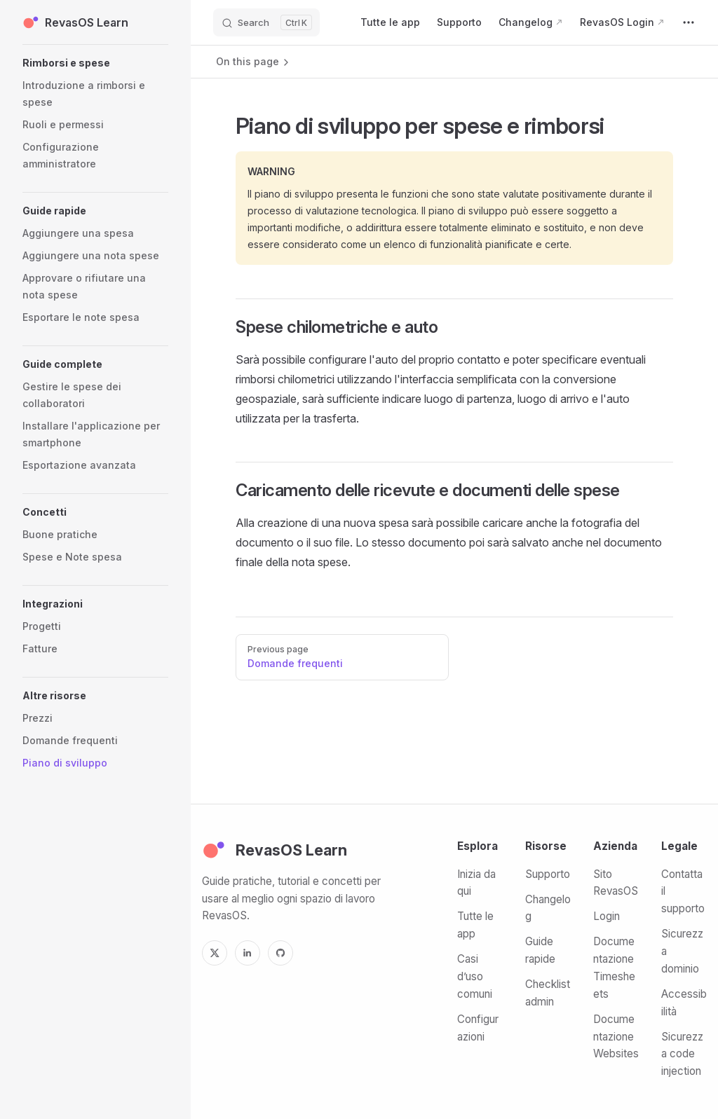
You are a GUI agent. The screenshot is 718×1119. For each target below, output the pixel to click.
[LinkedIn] (247, 953)
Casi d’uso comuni (474, 976)
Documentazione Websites (616, 1036)
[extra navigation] (688, 22)
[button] (95, 63)
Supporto (547, 874)
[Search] (266, 22)
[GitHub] (280, 953)
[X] (214, 953)
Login (606, 916)
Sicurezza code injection (682, 1054)
